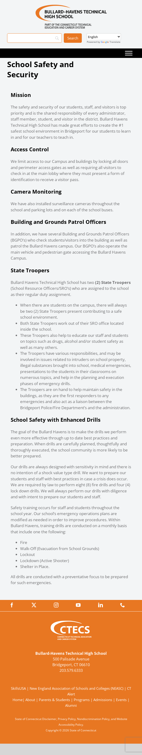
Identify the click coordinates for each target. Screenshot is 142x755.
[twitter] (34, 605)
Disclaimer (49, 719)
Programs (82, 699)
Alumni (71, 705)
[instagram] (56, 605)
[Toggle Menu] (129, 53)
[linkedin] (100, 605)
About (30, 699)
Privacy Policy (67, 719)
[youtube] (78, 605)
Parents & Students (54, 699)
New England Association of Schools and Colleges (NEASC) (76, 688)
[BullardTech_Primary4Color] (71, 6)
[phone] (122, 605)
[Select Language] (104, 36)
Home (18, 699)
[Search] (34, 38)
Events (121, 699)
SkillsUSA (19, 688)
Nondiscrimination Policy (93, 719)
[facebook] (11, 605)
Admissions (102, 699)
